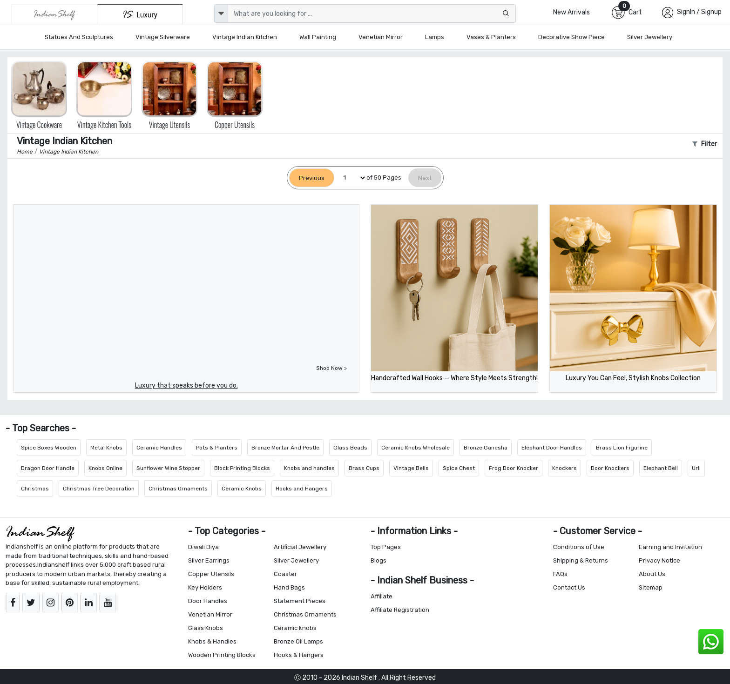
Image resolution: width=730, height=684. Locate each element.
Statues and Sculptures (79, 37)
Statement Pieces (299, 600)
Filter (704, 144)
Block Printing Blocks (242, 468)
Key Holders (205, 587)
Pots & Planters (216, 447)
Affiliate (381, 596)
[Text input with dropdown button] (372, 13)
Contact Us (569, 587)
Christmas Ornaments (178, 488)
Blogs (378, 560)
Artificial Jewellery (300, 546)
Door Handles (207, 600)
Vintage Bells (411, 468)
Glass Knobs (205, 627)
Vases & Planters (491, 37)
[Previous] (311, 178)
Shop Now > (331, 368)
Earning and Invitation (670, 546)
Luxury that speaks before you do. (186, 385)
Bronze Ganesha (485, 447)
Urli (696, 468)
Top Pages (386, 546)
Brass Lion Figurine (622, 447)
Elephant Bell (660, 468)
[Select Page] (350, 178)
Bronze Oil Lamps (298, 641)
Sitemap (650, 587)
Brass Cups (364, 468)
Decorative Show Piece (571, 37)
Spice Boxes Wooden (48, 447)
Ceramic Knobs (242, 488)
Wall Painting (317, 37)
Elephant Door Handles (551, 447)
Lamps (434, 37)
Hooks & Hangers (299, 654)
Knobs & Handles (212, 641)
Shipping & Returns (580, 560)
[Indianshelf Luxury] (140, 14)
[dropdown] (221, 13)
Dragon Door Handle (47, 468)
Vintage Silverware (162, 37)
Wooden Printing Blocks (222, 654)
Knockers (564, 468)
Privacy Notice (659, 560)
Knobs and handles (309, 468)
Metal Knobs (106, 447)
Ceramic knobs (295, 627)
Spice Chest (459, 468)
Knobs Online (105, 468)
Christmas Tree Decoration (99, 488)
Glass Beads (350, 447)
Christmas (35, 488)
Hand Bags (289, 587)
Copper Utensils (211, 573)
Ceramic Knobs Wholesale (415, 447)
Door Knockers (610, 468)
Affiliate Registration (400, 609)
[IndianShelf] (54, 14)
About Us (652, 573)
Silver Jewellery (649, 37)
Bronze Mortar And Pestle (285, 447)
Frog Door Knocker (513, 468)
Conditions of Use (578, 546)
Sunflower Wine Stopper (168, 468)
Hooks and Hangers (302, 488)
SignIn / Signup (699, 12)
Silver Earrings (209, 560)
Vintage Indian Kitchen (244, 37)
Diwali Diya (203, 546)
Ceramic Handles (159, 447)
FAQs (560, 573)
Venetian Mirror (380, 37)
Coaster (285, 573)
